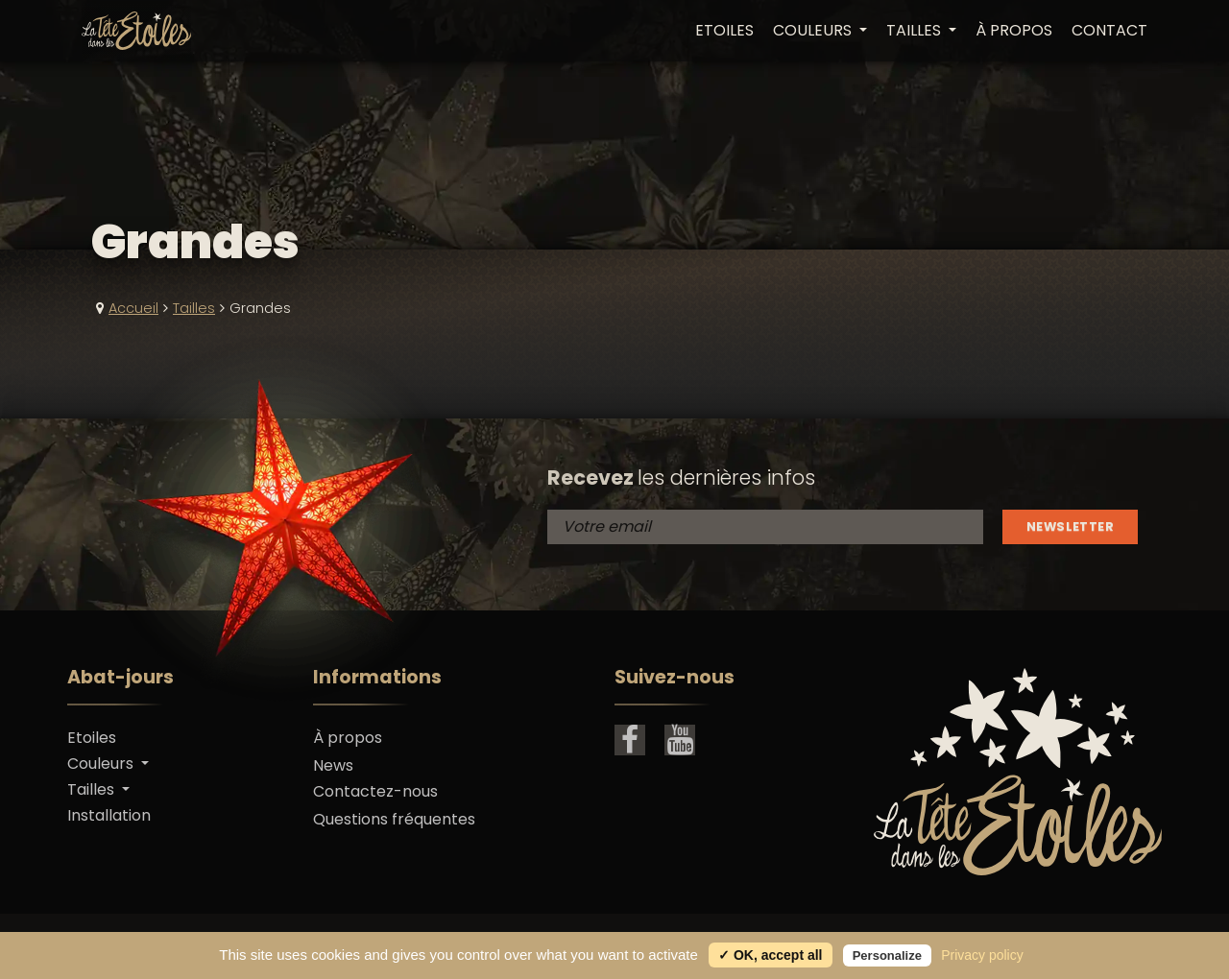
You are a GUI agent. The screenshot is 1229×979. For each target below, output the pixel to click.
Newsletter (1070, 526)
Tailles (194, 308)
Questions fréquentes (394, 819)
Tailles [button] (915, 30)
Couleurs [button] (814, 30)
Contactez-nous (375, 791)
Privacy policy (982, 955)
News (333, 765)
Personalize (887, 955)
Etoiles (724, 30)
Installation (109, 815)
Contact (1109, 30)
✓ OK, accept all (770, 955)
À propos (1014, 30)
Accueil (133, 308)
